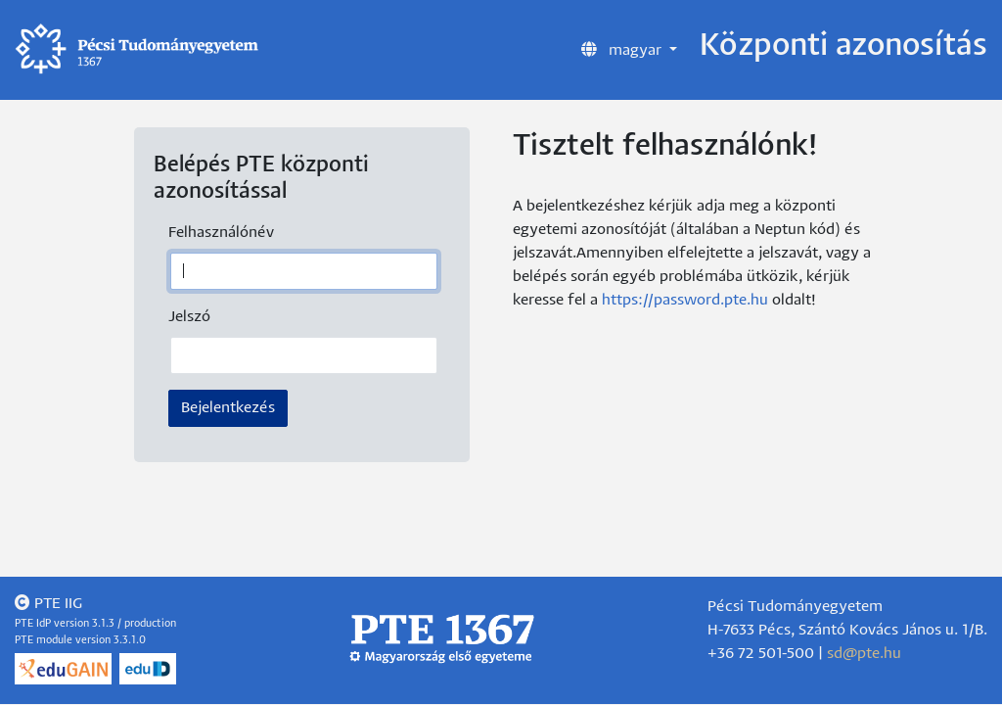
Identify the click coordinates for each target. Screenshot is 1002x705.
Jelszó (189, 316)
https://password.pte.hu (685, 300)
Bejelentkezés (228, 407)
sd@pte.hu (864, 653)
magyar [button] (623, 49)
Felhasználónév (221, 232)
